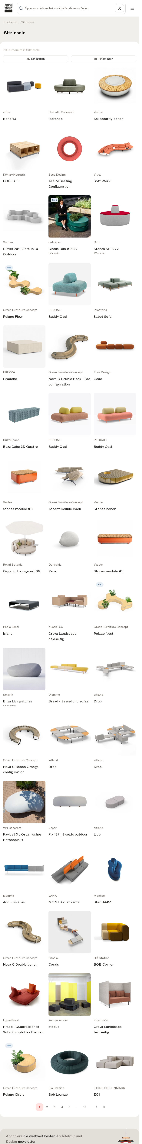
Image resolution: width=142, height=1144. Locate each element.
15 (84, 1107)
